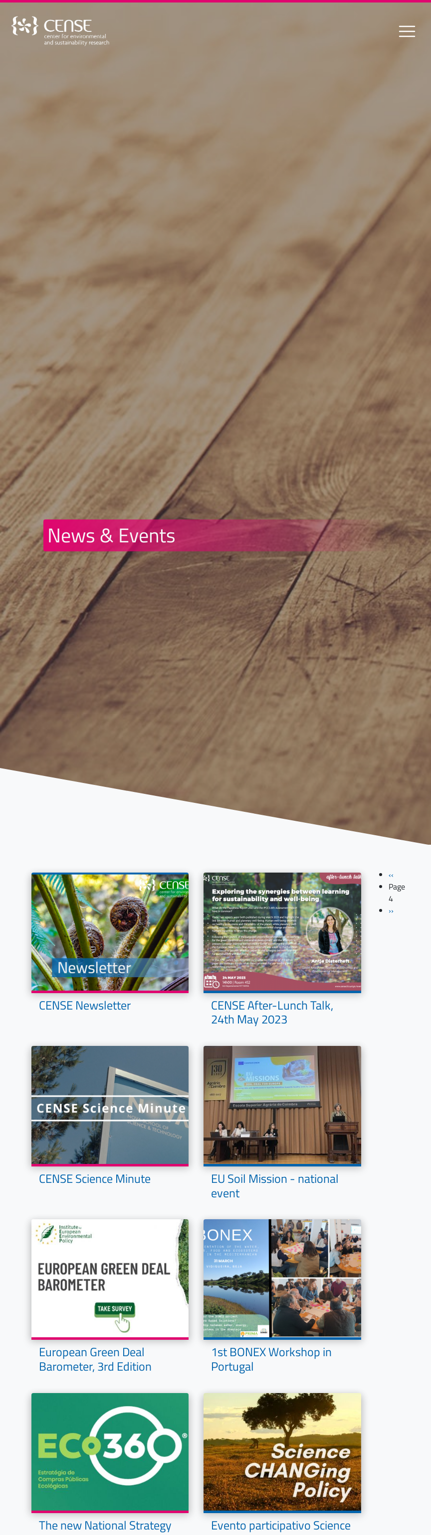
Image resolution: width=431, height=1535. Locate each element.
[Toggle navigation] (407, 31)
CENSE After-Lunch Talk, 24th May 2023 (272, 1012)
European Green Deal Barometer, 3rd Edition (95, 1359)
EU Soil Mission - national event (275, 1185)
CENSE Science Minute (95, 1178)
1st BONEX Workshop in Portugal (271, 1359)
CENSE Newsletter (85, 1005)
